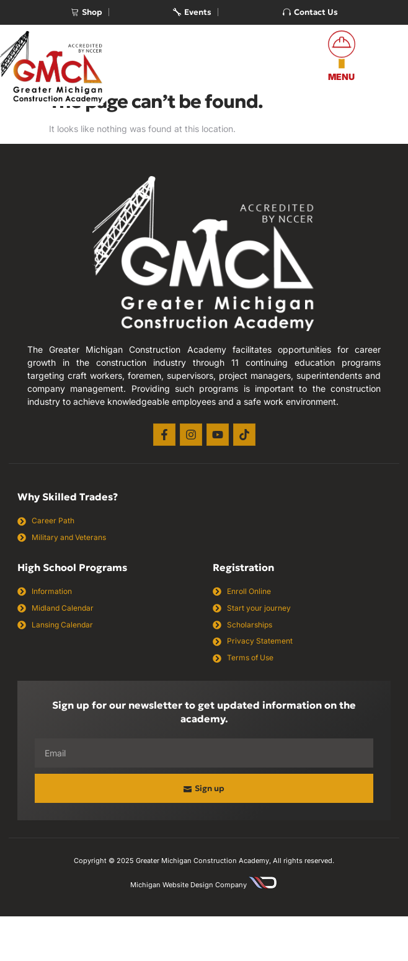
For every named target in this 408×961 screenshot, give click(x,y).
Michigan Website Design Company (188, 884)
